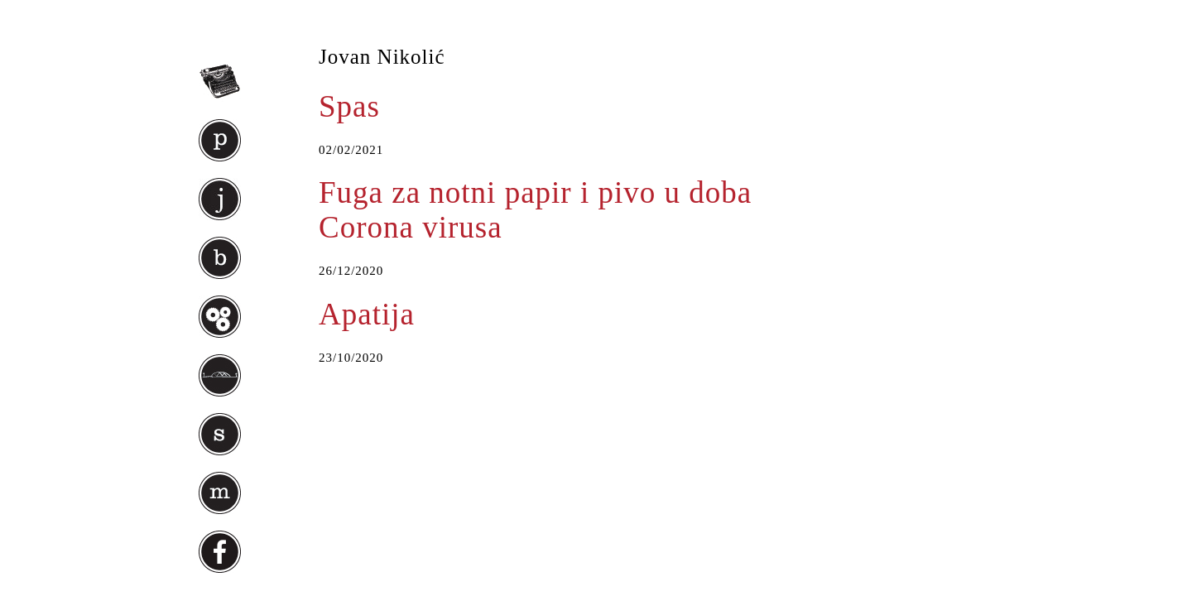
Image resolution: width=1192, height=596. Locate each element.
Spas (349, 106)
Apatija (367, 314)
